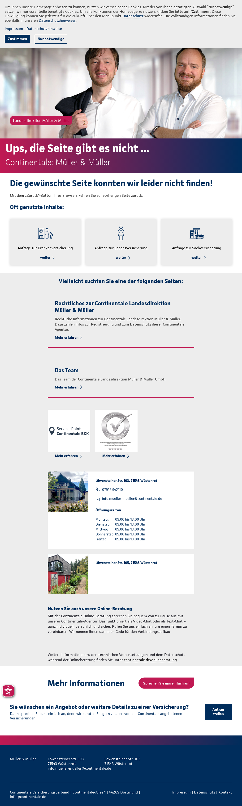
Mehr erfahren (66, 337)
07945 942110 (112, 490)
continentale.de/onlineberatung (150, 660)
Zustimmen (17, 39)
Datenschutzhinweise (44, 28)
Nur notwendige (51, 39)
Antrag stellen (218, 711)
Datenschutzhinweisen (57, 20)
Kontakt (225, 792)
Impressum (14, 28)
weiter (45, 257)
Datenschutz (132, 16)
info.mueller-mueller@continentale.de (132, 499)
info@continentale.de (28, 796)
